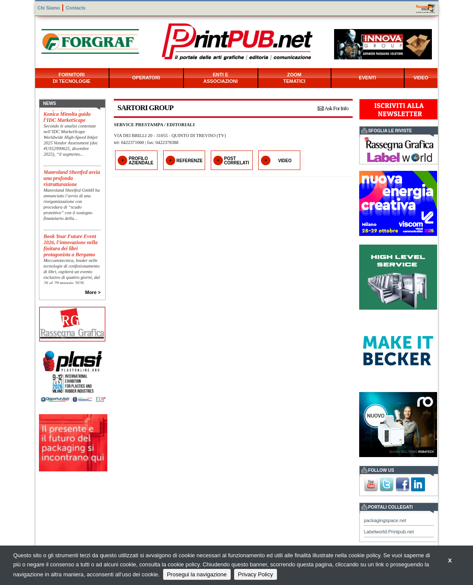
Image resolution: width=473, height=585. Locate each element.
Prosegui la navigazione (197, 574)
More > (93, 292)
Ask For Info (336, 108)
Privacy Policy (255, 574)
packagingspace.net (385, 520)
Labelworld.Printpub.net (389, 531)
